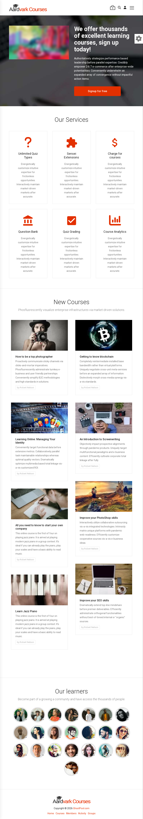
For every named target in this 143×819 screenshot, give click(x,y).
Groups (92, 813)
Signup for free (97, 91)
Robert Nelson (27, 387)
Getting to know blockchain (96, 356)
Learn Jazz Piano (26, 611)
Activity (82, 813)
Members (71, 813)
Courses (60, 813)
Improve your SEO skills (94, 600)
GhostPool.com (81, 808)
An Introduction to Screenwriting (100, 439)
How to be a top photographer (34, 356)
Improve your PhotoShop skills (99, 517)
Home (50, 813)
